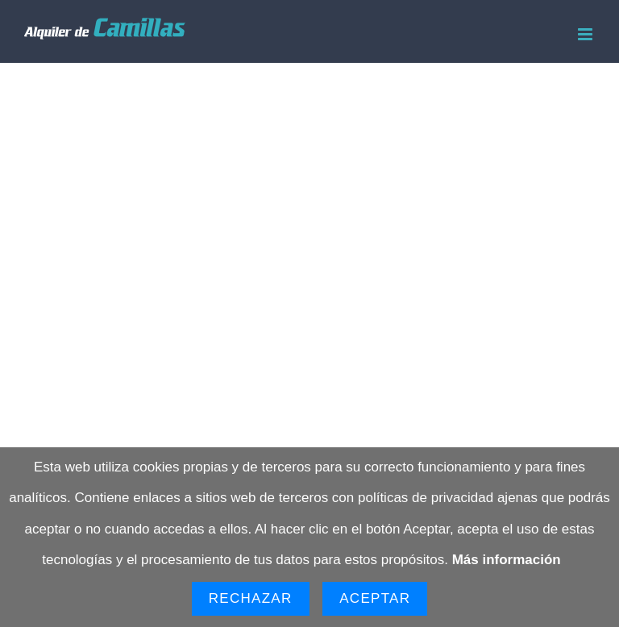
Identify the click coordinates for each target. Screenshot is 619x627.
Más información (506, 559)
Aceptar (374, 598)
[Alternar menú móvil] (586, 34)
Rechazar (251, 598)
